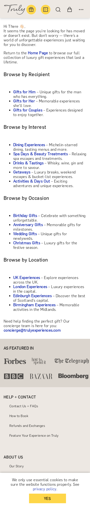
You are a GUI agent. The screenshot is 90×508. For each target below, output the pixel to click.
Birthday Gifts (25, 215)
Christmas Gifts (26, 243)
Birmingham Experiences (34, 305)
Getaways (21, 172)
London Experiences (30, 287)
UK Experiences (26, 277)
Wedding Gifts (25, 234)
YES (47, 498)
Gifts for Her (24, 101)
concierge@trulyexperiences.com (32, 330)
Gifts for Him (24, 92)
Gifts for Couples (27, 110)
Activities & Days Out (31, 181)
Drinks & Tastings (28, 163)
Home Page (38, 53)
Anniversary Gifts (28, 225)
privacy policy (44, 489)
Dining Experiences (29, 145)
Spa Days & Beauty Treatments (40, 154)
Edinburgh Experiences (32, 296)
